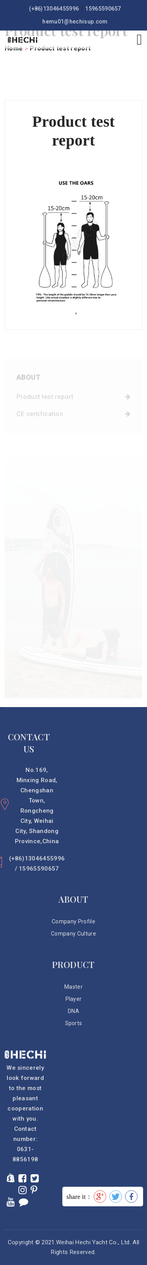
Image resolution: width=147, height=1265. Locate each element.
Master (73, 987)
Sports (73, 1023)
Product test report (73, 398)
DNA (73, 1011)
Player (73, 999)
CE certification (73, 415)
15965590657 (103, 8)
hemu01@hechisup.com (74, 21)
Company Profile (73, 921)
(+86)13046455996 (54, 8)
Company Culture (73, 933)
